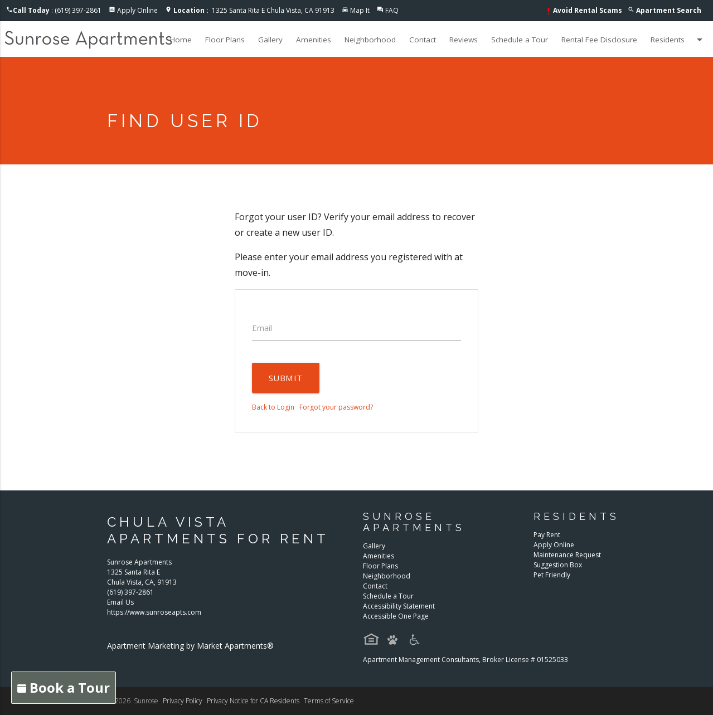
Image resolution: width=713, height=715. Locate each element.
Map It (360, 10)
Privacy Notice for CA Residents (253, 701)
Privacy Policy (182, 701)
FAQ (392, 10)
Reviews (463, 40)
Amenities (313, 40)
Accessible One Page (396, 616)
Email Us (120, 602)
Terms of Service (329, 701)
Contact (422, 40)
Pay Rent (546, 534)
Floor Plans (225, 40)
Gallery (270, 40)
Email (262, 327)
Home (181, 40)
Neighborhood (370, 40)
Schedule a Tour (519, 40)
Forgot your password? (336, 407)
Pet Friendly (551, 575)
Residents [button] (678, 39)
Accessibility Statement (399, 606)
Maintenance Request (567, 555)
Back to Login (273, 407)
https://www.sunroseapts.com (154, 612)
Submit (285, 377)
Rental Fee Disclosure (599, 40)
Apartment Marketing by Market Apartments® (190, 645)
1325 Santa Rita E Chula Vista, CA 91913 (253, 10)
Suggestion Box (557, 565)
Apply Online (137, 10)
